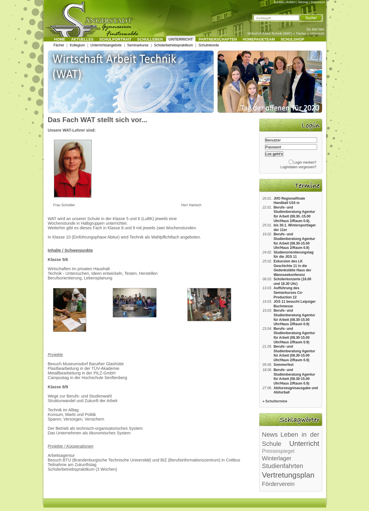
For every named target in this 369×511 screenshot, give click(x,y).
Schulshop (292, 39)
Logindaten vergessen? (298, 167)
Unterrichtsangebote (106, 45)
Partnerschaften (218, 39)
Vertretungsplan (288, 475)
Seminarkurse (137, 45)
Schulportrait (115, 39)
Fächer (301, 33)
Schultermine (276, 401)
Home (59, 39)
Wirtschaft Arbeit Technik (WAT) (269, 33)
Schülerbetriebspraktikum (173, 45)
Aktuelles (82, 39)
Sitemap (303, 2)
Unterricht (317, 33)
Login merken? (304, 162)
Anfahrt (290, 2)
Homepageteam (259, 39)
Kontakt (279, 2)
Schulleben (150, 39)
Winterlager (276, 458)
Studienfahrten (282, 466)
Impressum (318, 2)
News (270, 434)
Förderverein (278, 484)
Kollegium (77, 45)
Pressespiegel (278, 451)
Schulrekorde (209, 45)
